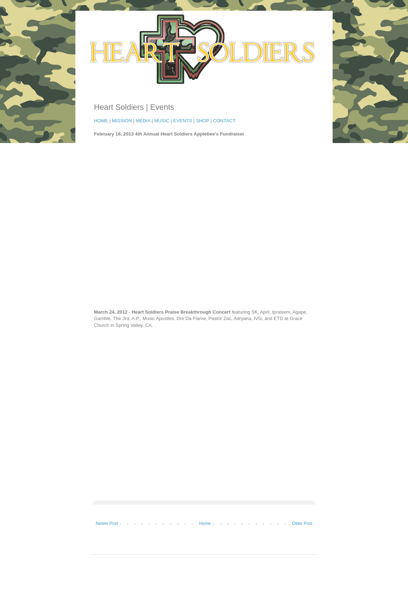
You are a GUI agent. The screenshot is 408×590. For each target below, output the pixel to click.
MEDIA (143, 120)
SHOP (202, 120)
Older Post (302, 523)
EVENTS (182, 120)
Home (205, 523)
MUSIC (162, 120)
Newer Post (107, 523)
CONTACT (224, 120)
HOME (101, 120)
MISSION (122, 120)
